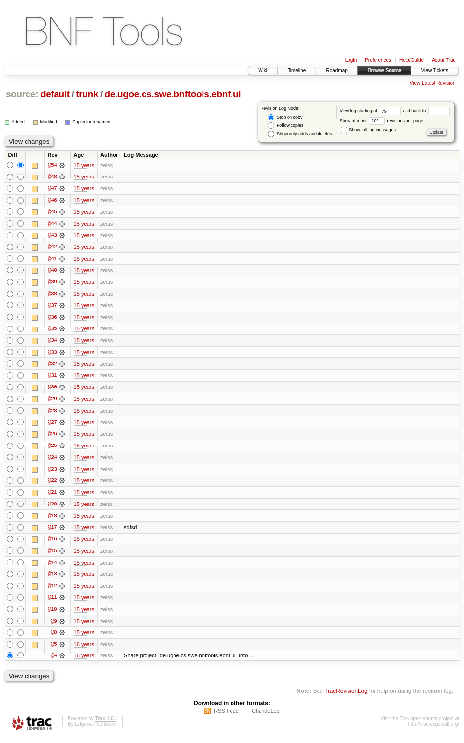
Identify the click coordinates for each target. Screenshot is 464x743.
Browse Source (384, 70)
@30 (52, 389)
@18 (52, 519)
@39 (52, 283)
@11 (52, 602)
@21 (52, 496)
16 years (84, 649)
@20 (52, 507)
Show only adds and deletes (300, 134)
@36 (52, 319)
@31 (52, 378)
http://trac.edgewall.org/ (433, 730)
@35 (52, 330)
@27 (52, 425)
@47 (52, 189)
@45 (52, 212)
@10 (52, 614)
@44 (52, 224)
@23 (52, 472)
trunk (87, 94)
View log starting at (371, 110)
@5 (54, 649)
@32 (52, 366)
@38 (52, 295)
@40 (52, 271)
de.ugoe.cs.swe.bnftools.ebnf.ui (173, 94)
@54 (52, 165)
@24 (52, 460)
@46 (52, 201)
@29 (52, 401)
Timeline (297, 70)
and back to (426, 110)
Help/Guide (411, 60)
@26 (52, 437)
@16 (52, 543)
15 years (84, 165)
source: (22, 94)
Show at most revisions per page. (382, 121)
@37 (52, 307)
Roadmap (336, 70)
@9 (54, 625)
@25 (52, 448)
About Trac (443, 60)
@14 (52, 566)
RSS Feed (226, 716)
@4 (54, 661)
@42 (52, 248)
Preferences (378, 60)
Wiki (262, 70)
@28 (52, 413)
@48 (52, 177)
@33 (52, 354)
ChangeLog (266, 716)
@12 (52, 590)
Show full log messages (368, 129)
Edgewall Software (95, 730)
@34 (52, 342)
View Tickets (434, 70)
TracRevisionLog (345, 696)
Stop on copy (285, 117)
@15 (52, 555)
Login (351, 60)
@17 (52, 531)
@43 (52, 236)
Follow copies (285, 125)
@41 (52, 260)
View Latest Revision (433, 83)
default (55, 94)
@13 (52, 578)
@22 (52, 484)
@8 (54, 637)
